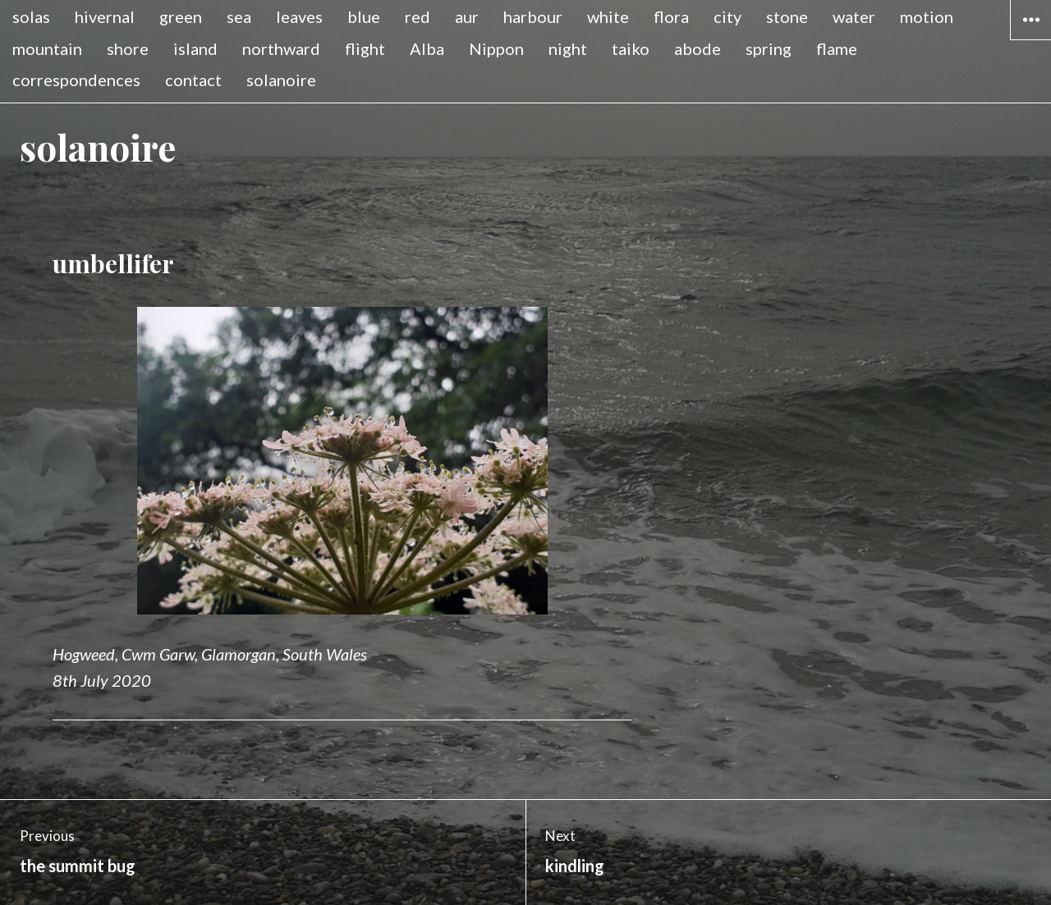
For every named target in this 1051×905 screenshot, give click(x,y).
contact (193, 79)
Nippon (496, 48)
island (195, 48)
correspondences (76, 79)
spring (769, 48)
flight (365, 48)
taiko (630, 48)
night (567, 48)
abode (697, 48)
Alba (427, 48)
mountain (47, 48)
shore (128, 48)
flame (836, 48)
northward (281, 48)
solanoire (281, 79)
